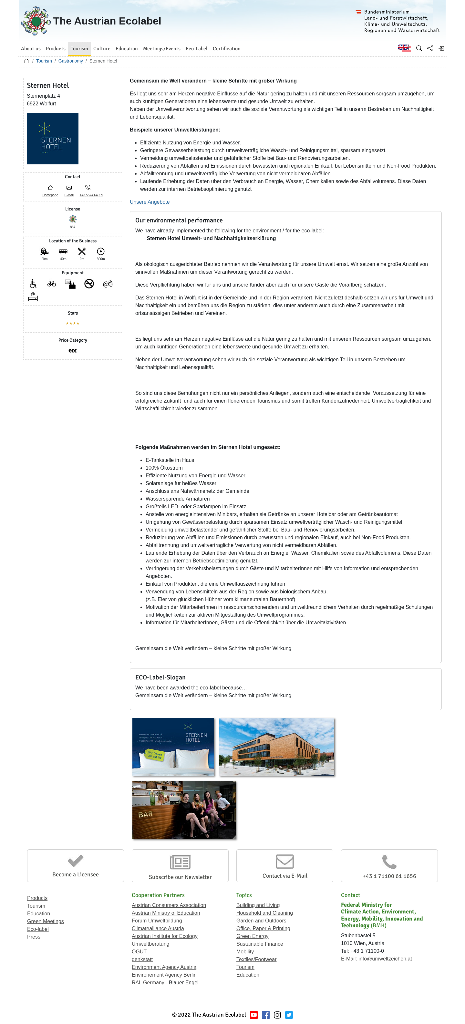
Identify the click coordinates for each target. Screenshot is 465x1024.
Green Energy (252, 936)
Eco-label (38, 929)
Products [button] (56, 48)
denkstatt (142, 959)
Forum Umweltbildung (157, 920)
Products (37, 898)
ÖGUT (139, 951)
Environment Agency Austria (164, 967)
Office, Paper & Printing (263, 928)
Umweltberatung (151, 944)
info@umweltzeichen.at (385, 958)
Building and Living (258, 905)
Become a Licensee (75, 874)
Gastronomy (70, 60)
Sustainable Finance (259, 944)
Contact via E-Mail (285, 875)
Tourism (44, 60)
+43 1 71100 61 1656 (389, 876)
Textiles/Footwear (256, 959)
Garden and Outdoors (261, 920)
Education (38, 913)
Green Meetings (45, 921)
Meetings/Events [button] (162, 48)
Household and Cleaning (264, 913)
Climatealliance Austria (158, 928)
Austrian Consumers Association (169, 905)
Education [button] (127, 48)
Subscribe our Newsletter (180, 877)
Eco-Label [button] (197, 48)
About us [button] (31, 48)
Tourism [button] (79, 48)
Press (33, 937)
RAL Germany (148, 982)
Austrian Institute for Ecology (165, 936)
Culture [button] (101, 48)
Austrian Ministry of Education (166, 913)
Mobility (245, 951)
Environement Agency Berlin (164, 975)
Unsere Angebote (150, 202)
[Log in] (441, 48)
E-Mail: (349, 958)
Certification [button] (227, 48)
